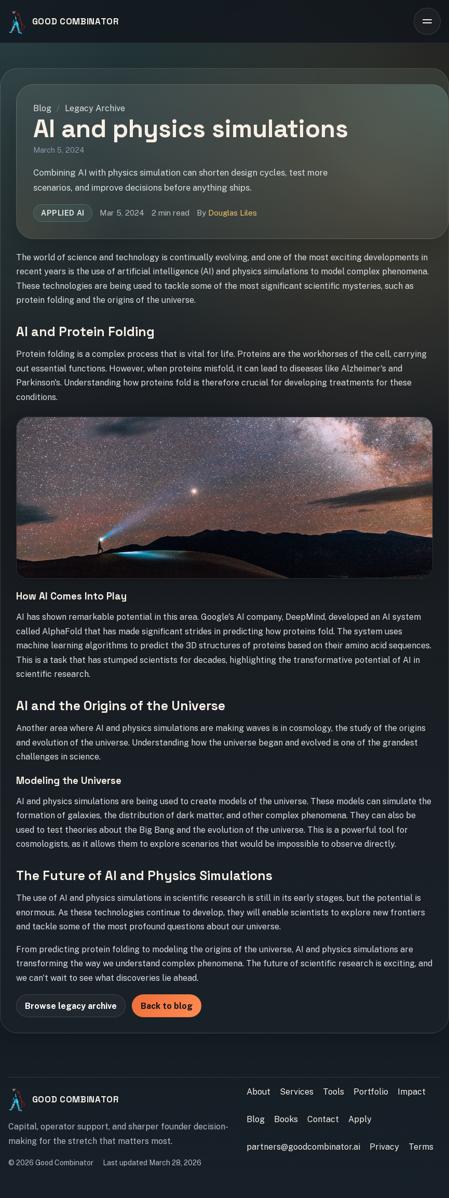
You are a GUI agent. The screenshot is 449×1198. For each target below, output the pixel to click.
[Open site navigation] (427, 21)
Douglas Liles (232, 212)
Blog (42, 108)
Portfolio (370, 1092)
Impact (412, 1092)
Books (286, 1119)
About (258, 1092)
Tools (333, 1092)
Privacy (384, 1147)
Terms (421, 1147)
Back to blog (167, 1006)
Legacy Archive (95, 108)
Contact (323, 1119)
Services (297, 1092)
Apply (360, 1119)
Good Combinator (75, 21)
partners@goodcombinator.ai (303, 1147)
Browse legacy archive (71, 1006)
